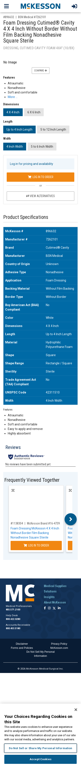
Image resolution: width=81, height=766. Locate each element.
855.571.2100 (13, 609)
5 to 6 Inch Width (42, 146)
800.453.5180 (13, 628)
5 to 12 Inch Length (53, 129)
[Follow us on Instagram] (49, 608)
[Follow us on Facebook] (45, 608)
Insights (49, 597)
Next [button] (71, 519)
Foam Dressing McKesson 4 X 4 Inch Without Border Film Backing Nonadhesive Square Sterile (35, 533)
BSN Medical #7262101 (32, 17)
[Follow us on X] (54, 608)
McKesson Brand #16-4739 (43, 523)
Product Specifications (25, 217)
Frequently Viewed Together (32, 480)
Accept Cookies (40, 759)
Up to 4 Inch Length (19, 129)
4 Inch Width (14, 146)
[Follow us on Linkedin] (59, 608)
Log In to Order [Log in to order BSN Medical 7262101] (40, 177)
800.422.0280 (13, 619)
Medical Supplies (55, 586)
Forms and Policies (22, 647)
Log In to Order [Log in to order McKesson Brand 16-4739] (36, 545)
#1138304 (17, 523)
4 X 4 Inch (12, 112)
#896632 (8, 17)
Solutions (50, 591)
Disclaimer (22, 643)
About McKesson (55, 602)
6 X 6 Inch (33, 112)
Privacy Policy (59, 643)
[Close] (76, 709)
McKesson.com (59, 647)
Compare (40, 70)
